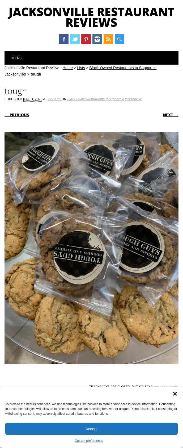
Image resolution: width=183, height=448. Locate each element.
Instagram (97, 39)
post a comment (166, 386)
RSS (108, 39)
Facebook (64, 39)
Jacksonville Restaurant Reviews (91, 17)
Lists (81, 68)
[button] (175, 393)
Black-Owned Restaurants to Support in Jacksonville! (104, 99)
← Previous (17, 114)
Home (68, 68)
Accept (92, 428)
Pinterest (86, 39)
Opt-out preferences (89, 441)
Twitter (75, 39)
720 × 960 (55, 99)
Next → (170, 114)
